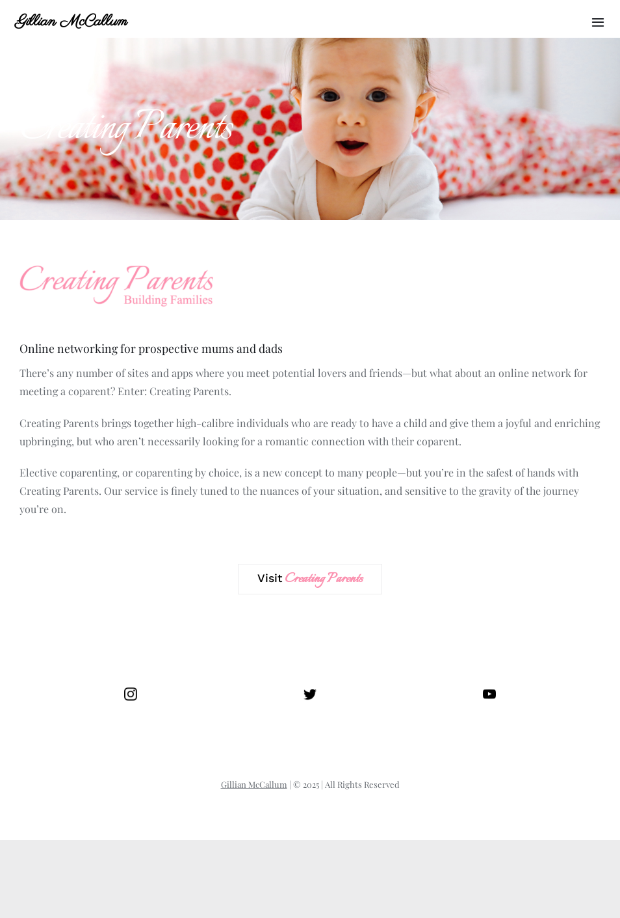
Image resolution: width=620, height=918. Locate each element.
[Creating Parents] (116, 259)
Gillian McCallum (71, 22)
